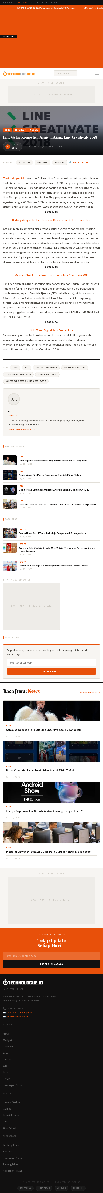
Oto (5, 1065)
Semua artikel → (90, 692)
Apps (6, 1053)
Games (7, 1108)
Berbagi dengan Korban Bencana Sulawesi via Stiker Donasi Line (51, 220)
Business (8, 1046)
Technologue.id (13, 178)
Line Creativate (47, 374)
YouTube (61, 1188)
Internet (20, 130)
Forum (6, 1078)
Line (15, 367)
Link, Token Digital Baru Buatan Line (51, 330)
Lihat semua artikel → (21, 429)
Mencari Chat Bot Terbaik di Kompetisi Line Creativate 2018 (51, 275)
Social (34, 130)
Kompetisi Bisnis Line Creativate (26, 381)
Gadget (7, 1040)
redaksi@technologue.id (19, 1012)
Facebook (60, 162)
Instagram (25, 1188)
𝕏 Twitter (24, 162)
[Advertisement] (60, 38)
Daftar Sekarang (51, 964)
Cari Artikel (9, 1128)
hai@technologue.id (17, 1016)
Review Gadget (12, 1102)
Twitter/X (44, 1188)
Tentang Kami (11, 1145)
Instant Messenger (46, 367)
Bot (27, 367)
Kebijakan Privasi (13, 1170)
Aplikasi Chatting (74, 367)
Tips (5, 1072)
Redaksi (7, 1151)
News (7, 130)
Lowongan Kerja (12, 1085)
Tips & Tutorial (11, 1115)
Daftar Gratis (51, 671)
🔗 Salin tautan (78, 162)
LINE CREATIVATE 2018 (18, 374)
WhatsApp (42, 162)
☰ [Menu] (97, 73)
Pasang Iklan (10, 1164)
